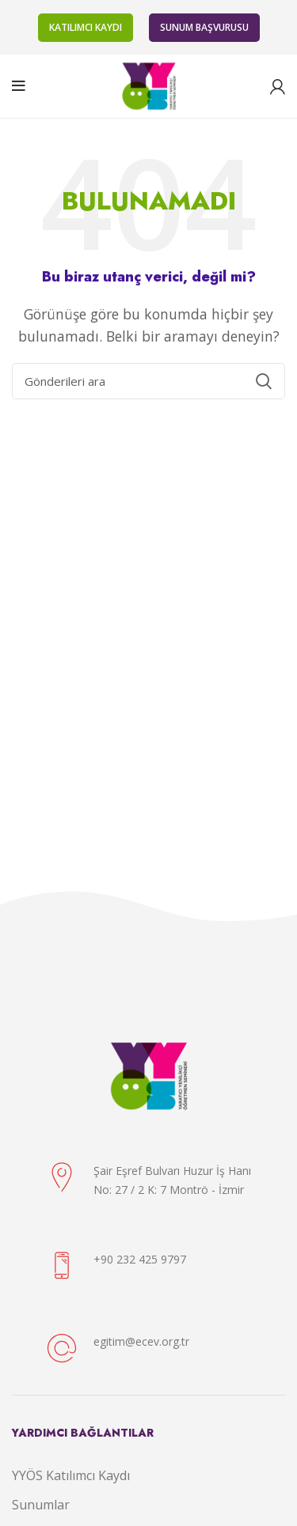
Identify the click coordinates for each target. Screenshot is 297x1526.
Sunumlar (41, 1504)
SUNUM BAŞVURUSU (204, 27)
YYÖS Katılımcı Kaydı (71, 1475)
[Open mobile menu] (18, 86)
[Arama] (148, 381)
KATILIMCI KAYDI (85, 27)
